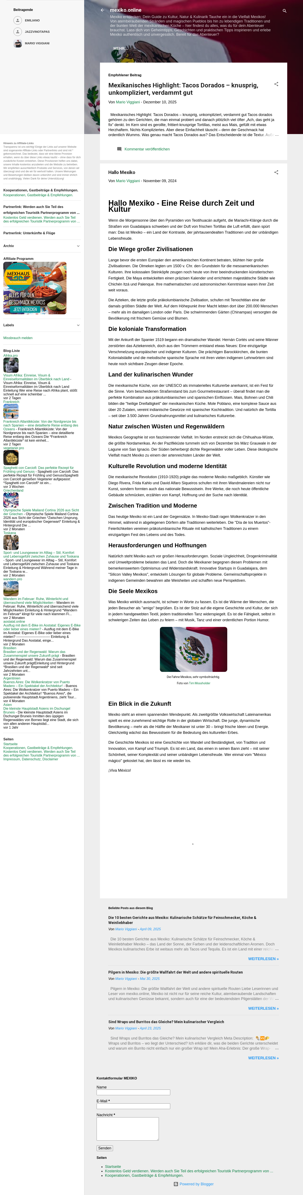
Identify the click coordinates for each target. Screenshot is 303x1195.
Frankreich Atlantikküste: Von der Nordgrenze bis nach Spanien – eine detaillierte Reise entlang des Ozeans (40, 425)
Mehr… (264, 48)
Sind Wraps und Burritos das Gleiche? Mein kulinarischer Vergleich (166, 1022)
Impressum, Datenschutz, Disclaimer (30, 759)
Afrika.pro (10, 355)
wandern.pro (12, 579)
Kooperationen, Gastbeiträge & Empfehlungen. (197, 48)
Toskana (9, 533)
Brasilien (9, 648)
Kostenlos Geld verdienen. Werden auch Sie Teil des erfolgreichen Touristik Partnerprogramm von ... (189, 1171)
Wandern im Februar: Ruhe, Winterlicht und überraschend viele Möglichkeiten (35, 600)
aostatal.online (14, 621)
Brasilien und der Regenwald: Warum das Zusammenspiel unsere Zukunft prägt (34, 653)
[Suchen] (284, 11)
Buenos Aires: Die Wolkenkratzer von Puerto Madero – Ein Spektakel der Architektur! (36, 684)
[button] (276, 85)
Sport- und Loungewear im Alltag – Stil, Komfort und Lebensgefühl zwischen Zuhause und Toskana (41, 554)
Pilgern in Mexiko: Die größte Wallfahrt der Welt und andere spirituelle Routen (175, 973)
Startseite (126, 48)
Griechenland (13, 490)
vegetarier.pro (13, 448)
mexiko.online (125, 10)
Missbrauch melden (18, 338)
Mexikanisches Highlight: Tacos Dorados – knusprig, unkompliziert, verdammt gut (183, 89)
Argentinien (11, 678)
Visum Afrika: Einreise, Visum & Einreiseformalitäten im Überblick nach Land (36, 377)
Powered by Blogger (193, 1184)
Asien (7, 705)
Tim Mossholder (199, 684)
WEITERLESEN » (263, 960)
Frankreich (11, 402)
